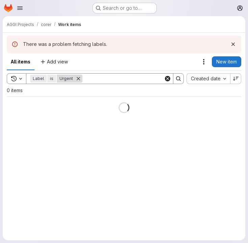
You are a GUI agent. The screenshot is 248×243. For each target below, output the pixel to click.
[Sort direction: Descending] (235, 78)
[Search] (124, 79)
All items (20, 61)
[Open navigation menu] (20, 8)
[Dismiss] (233, 44)
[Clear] (168, 79)
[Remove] (78, 79)
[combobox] (208, 78)
